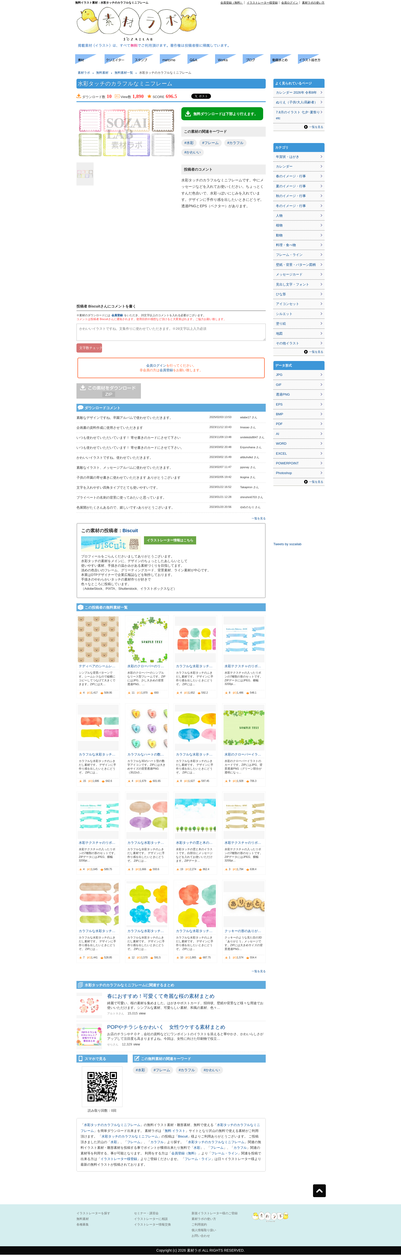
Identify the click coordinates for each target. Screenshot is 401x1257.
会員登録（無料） (231, 2)
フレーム (133, 1144)
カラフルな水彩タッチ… (194, 668)
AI (277, 434)
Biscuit (130, 532)
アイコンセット (287, 304)
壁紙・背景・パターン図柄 (296, 265)
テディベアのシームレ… (97, 668)
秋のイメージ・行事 (291, 196)
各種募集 (82, 1227)
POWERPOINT (287, 463)
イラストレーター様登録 (262, 2)
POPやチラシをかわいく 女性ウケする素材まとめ (166, 1029)
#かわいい (192, 152)
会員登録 (117, 315)
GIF (279, 385)
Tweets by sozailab (287, 544)
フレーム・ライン (224, 1155)
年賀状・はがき (287, 157)
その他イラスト (287, 343)
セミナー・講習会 (146, 1215)
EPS (279, 404)
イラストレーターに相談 (151, 1221)
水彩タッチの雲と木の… (194, 845)
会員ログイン (289, 2)
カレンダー (284, 166)
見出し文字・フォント (292, 284)
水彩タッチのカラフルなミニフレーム (112, 1127)
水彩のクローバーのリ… (145, 668)
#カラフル (235, 143)
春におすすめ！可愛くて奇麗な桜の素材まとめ (161, 998)
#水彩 (189, 143)
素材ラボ (84, 72)
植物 (279, 225)
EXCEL (281, 453)
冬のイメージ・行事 (291, 206)
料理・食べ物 (286, 245)
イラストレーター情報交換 (152, 1227)
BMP (279, 414)
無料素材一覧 (124, 72)
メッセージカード (289, 274)
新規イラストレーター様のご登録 (215, 1215)
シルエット (284, 314)
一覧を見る (259, 520)
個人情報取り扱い (204, 1232)
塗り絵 (281, 323)
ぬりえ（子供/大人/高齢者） (297, 102)
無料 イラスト (175, 1133)
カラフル (157, 1144)
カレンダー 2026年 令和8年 (296, 92)
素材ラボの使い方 (313, 2)
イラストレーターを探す (93, 1215)
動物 (279, 235)
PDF (279, 424)
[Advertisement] (266, 15)
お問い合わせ (201, 1238)
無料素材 (102, 72)
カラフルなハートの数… (145, 757)
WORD (281, 443)
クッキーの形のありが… (243, 933)
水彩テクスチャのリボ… (243, 668)
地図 (279, 333)
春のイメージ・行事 (291, 176)
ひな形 (281, 294)
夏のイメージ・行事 (291, 186)
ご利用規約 (199, 1227)
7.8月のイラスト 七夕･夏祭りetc (298, 115)
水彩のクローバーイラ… (243, 757)
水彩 (113, 1144)
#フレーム (210, 143)
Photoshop (284, 473)
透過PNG (283, 394)
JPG (279, 375)
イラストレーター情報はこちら (170, 542)
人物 (279, 215)
